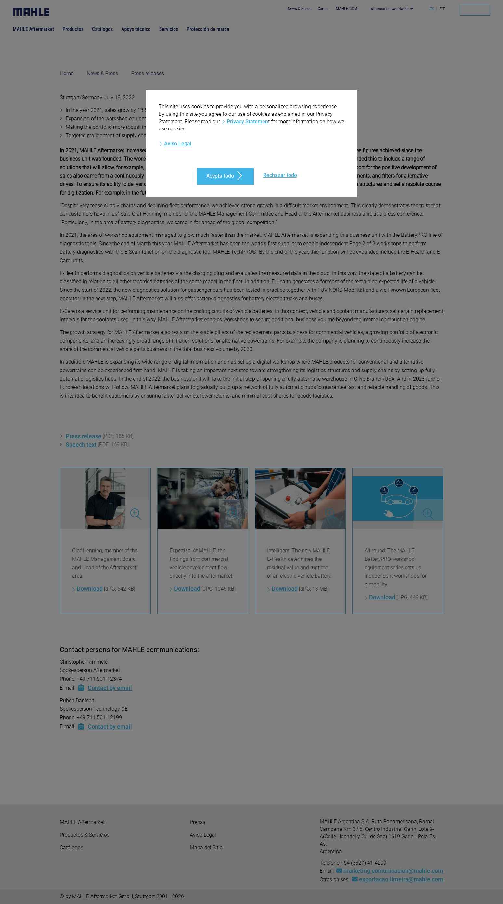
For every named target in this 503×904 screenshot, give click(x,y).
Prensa (198, 822)
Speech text (81, 444)
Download (90, 588)
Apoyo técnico (135, 29)
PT (442, 9)
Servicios (168, 29)
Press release (83, 436)
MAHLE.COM (346, 8)
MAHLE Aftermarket (33, 29)
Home (66, 73)
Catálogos (102, 29)
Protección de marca (208, 29)
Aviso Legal (203, 835)
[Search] (475, 10)
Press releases (147, 73)
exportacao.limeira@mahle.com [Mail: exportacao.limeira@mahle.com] (397, 879)
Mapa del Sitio (206, 847)
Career (323, 8)
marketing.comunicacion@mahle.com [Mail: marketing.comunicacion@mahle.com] (389, 870)
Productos (73, 29)
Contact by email (104, 687)
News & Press (299, 8)
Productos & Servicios (85, 835)
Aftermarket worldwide (390, 9)
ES (432, 9)
